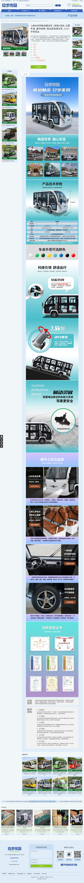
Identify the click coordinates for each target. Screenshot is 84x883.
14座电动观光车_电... (8, 89)
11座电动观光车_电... (8, 107)
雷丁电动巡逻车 (37, 873)
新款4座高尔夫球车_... (8, 160)
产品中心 (26, 11)
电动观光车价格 (11, 873)
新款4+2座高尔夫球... (8, 143)
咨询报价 (38, 67)
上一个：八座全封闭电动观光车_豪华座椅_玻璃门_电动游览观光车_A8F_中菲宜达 (15, 802)
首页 (9, 11)
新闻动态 (58, 11)
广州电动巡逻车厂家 (21, 873)
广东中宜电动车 (75, 0)
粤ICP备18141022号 (42, 878)
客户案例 (42, 11)
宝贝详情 (25, 74)
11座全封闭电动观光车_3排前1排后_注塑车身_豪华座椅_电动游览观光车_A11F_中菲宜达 (42, 802)
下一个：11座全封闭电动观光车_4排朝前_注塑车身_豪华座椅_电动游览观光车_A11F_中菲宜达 (69, 802)
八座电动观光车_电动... (9, 125)
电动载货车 (29, 873)
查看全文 (25, 834)
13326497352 (14, 858)
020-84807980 (14, 861)
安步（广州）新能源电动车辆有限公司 (21, 0)
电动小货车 (44, 873)
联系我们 (74, 11)
